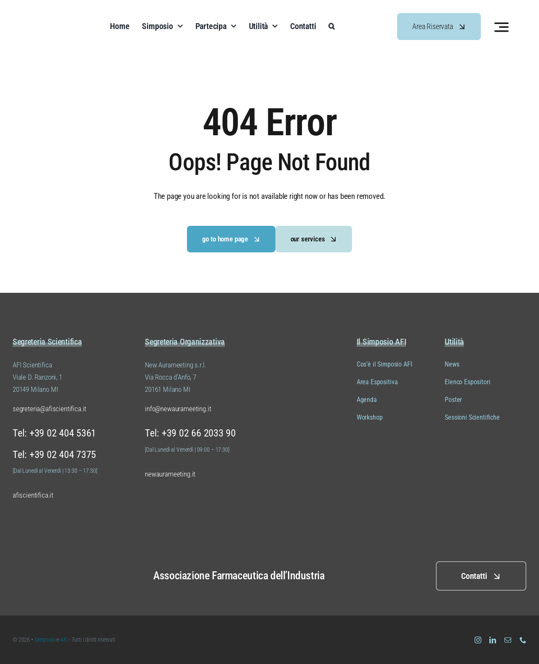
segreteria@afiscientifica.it (49, 408)
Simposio (45, 639)
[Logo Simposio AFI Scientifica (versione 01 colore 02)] (46, 559)
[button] (331, 26)
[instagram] (478, 640)
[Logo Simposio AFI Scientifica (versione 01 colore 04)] (60, 12)
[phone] (523, 640)
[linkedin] (492, 640)
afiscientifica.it (33, 495)
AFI (64, 639)
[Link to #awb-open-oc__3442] (501, 27)
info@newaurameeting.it (178, 408)
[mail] (507, 640)
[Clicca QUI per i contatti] (481, 576)
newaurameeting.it (170, 474)
